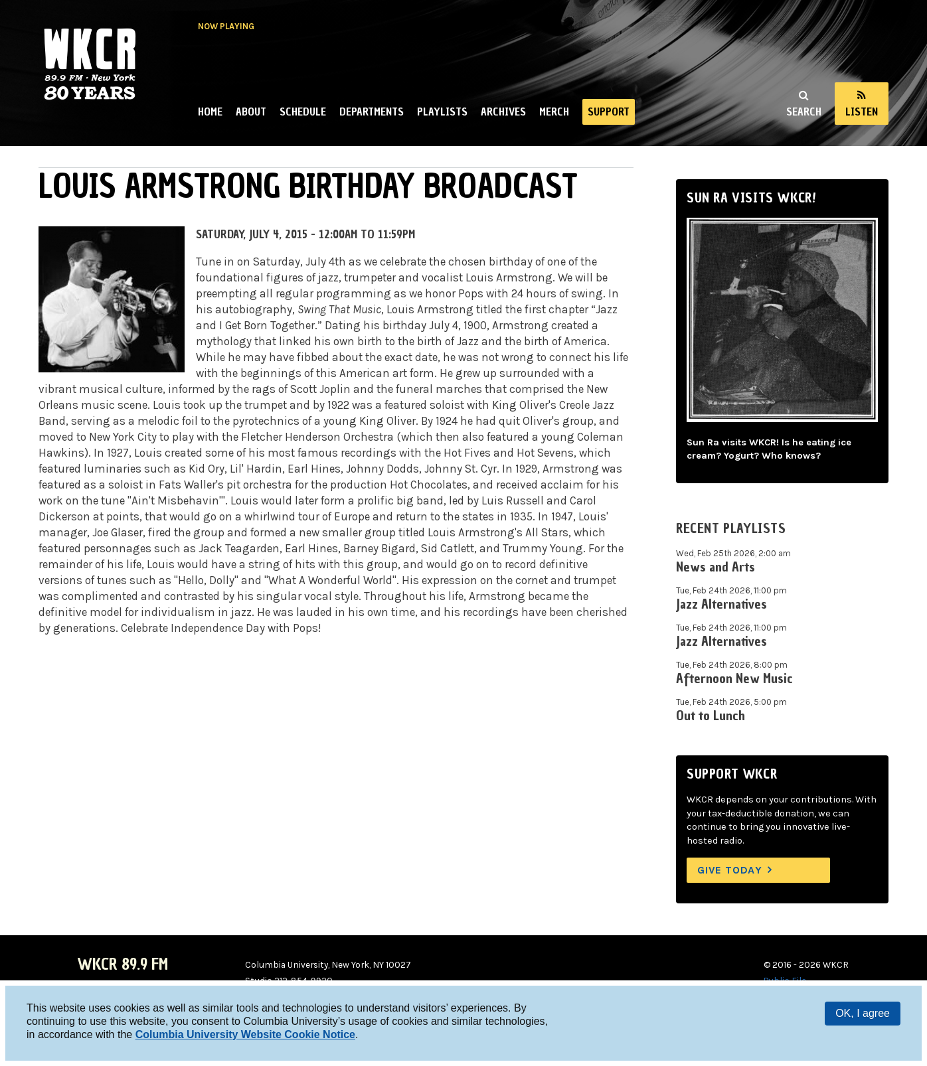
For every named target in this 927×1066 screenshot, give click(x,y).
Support (609, 111)
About (251, 111)
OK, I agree (862, 1013)
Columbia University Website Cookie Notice (245, 1034)
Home (210, 111)
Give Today (729, 870)
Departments (371, 111)
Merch (554, 111)
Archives (503, 111)
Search (803, 111)
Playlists (442, 111)
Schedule (303, 111)
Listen (861, 111)
